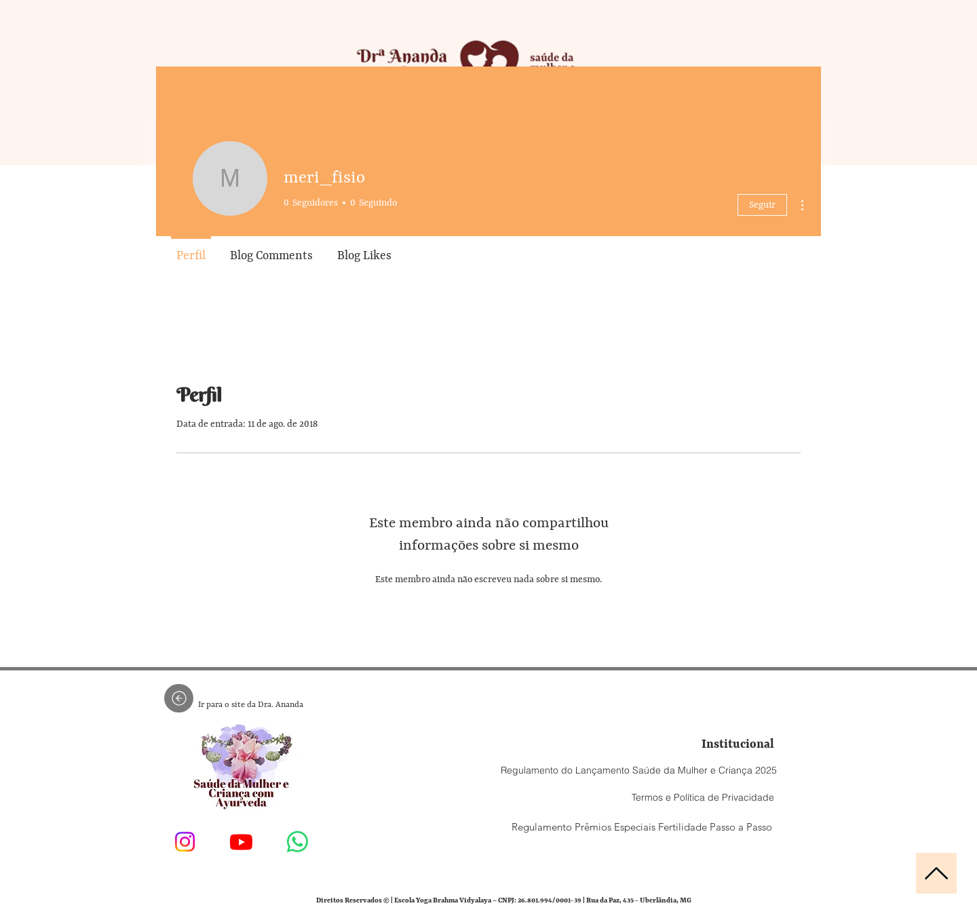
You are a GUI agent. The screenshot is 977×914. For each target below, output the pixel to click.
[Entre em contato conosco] (297, 842)
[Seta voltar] (178, 698)
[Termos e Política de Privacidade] (702, 797)
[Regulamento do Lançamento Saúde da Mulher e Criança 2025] (638, 770)
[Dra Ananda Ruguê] (185, 842)
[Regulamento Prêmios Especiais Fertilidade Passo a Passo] (642, 826)
